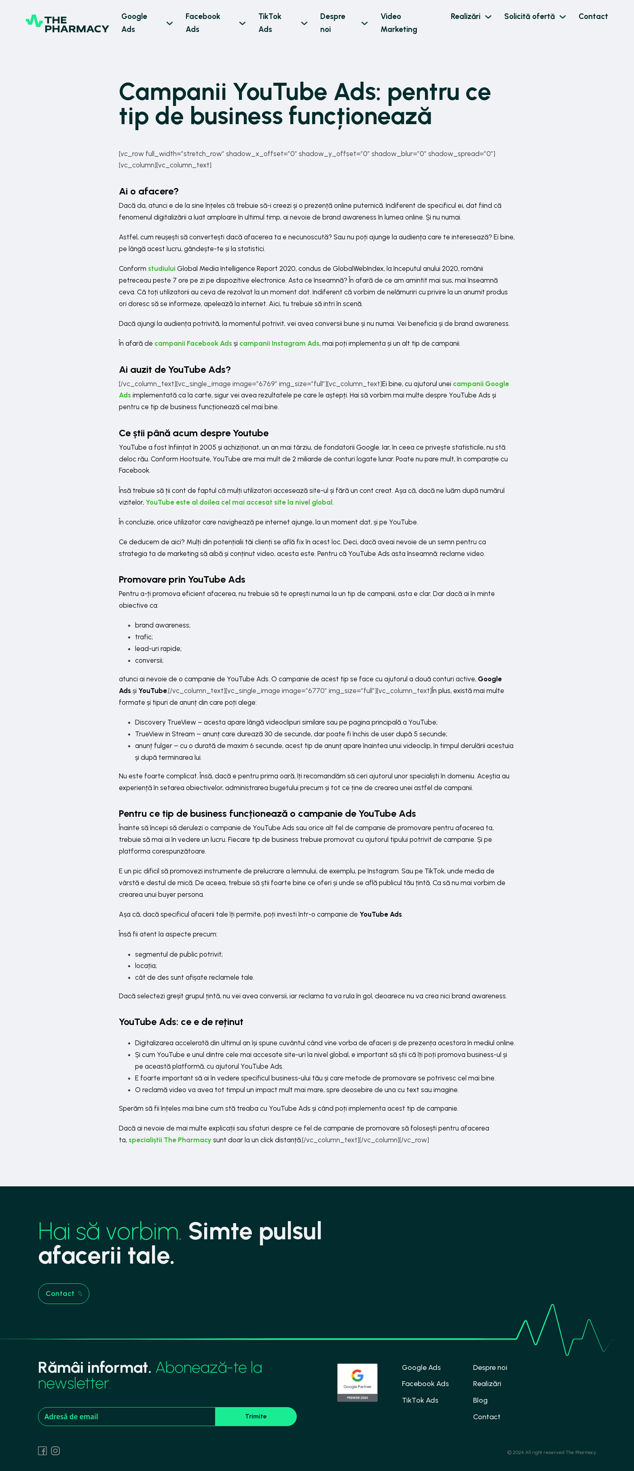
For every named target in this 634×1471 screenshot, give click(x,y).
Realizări (465, 16)
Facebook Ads (203, 23)
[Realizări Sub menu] (488, 17)
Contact (593, 16)
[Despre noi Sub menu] (364, 23)
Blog (480, 1400)
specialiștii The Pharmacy (170, 1140)
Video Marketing (398, 23)
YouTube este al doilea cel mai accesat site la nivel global (239, 502)
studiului (161, 268)
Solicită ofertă (529, 16)
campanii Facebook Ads (193, 343)
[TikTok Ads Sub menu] (304, 23)
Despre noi (332, 23)
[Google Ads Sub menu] (169, 23)
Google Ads (134, 23)
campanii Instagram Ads (279, 343)
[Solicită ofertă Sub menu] (562, 17)
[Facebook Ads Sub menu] (242, 23)
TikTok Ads (269, 23)
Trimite (256, 1416)
